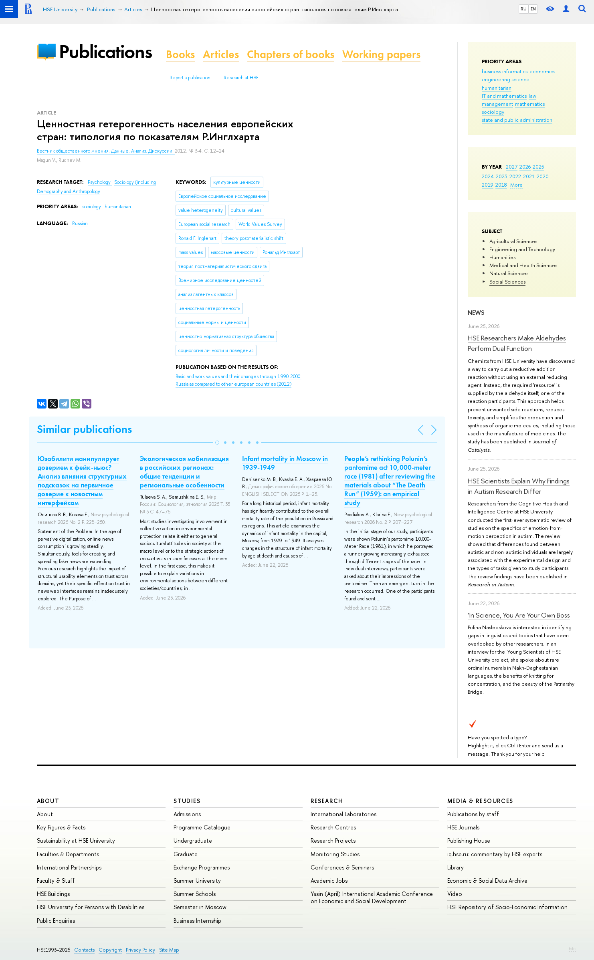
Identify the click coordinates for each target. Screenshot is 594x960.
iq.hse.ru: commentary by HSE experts (494, 854)
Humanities (502, 257)
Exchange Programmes (202, 867)
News (476, 312)
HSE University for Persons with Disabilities (90, 907)
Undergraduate (193, 840)
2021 (529, 176)
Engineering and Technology (522, 249)
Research (327, 801)
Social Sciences (507, 281)
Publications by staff (473, 814)
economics (542, 71)
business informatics (504, 71)
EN (533, 9)
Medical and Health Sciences (523, 265)
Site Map (169, 949)
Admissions (187, 814)
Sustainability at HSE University (76, 840)
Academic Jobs (329, 880)
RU (524, 9)
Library (455, 867)
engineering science (505, 79)
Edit (572, 948)
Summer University (197, 880)
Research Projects (333, 840)
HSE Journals (463, 827)
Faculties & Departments (68, 854)
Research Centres (333, 827)
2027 (511, 166)
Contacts (84, 949)
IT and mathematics (504, 95)
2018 (501, 184)
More (516, 184)
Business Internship (197, 920)
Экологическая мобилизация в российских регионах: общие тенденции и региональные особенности (184, 471)
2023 (501, 176)
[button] (217, 443)
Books (180, 54)
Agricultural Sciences (513, 241)
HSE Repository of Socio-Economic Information (507, 907)
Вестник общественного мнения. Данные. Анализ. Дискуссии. (106, 151)
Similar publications (84, 429)
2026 (525, 166)
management (497, 103)
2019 (487, 184)
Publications (105, 51)
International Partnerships (69, 867)
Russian (80, 223)
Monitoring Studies (335, 854)
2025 (538, 166)
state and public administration (517, 119)
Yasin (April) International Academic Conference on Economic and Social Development (372, 897)
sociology (493, 111)
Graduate (186, 854)
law (532, 95)
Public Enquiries (56, 920)
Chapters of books (290, 54)
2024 (488, 176)
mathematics (530, 103)
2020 (543, 176)
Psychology (100, 182)
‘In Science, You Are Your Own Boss (519, 615)
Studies (187, 801)
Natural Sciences (508, 273)
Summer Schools (195, 894)
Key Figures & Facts (61, 827)
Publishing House (468, 840)
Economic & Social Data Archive (487, 880)
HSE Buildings (53, 894)
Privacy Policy (140, 949)
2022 (515, 176)
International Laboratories (343, 814)
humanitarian (496, 87)
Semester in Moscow (200, 907)
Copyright (110, 949)
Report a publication (190, 77)
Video (454, 894)
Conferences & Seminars (342, 867)
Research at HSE (241, 77)
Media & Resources (480, 801)
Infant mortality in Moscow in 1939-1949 (285, 463)
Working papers (381, 54)
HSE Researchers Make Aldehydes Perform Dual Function (517, 343)
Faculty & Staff (56, 880)
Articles (221, 54)
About (48, 801)
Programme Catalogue (202, 827)
